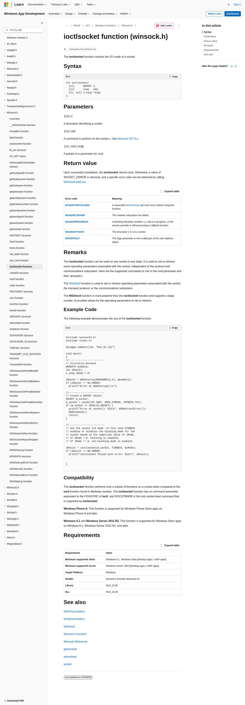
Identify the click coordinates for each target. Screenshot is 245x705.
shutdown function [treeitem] (19, 329)
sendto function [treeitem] (18, 310)
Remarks (208, 45)
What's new (214, 13)
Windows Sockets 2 (105, 25)
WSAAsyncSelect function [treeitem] (23, 433)
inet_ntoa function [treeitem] (19, 260)
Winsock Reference (75, 641)
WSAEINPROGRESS (76, 221)
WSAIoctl (74, 283)
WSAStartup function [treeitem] (21, 481)
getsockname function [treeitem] (21, 223)
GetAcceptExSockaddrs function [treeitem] (22, 164)
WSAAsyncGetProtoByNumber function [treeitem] (26, 404)
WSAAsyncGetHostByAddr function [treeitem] (24, 372)
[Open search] (228, 5)
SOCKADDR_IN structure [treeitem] (23, 341)
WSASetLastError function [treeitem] (23, 475)
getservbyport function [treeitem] (21, 216)
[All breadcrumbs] (67, 25)
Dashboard (232, 13)
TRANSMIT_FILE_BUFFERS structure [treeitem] (25, 356)
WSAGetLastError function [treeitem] (24, 462)
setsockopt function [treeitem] (20, 323)
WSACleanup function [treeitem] (21, 450)
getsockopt (70, 649)
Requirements (211, 50)
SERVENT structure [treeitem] (20, 316)
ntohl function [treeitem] (17, 279)
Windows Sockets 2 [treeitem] (17, 37)
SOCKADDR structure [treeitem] (21, 335)
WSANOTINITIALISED (77, 205)
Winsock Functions (75, 634)
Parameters (210, 36)
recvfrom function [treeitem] (19, 304)
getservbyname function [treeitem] (22, 210)
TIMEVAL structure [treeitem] (20, 348)
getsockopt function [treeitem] (20, 229)
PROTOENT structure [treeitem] (21, 291)
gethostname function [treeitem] (21, 185)
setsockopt (70, 656)
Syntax (208, 32)
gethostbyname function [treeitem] (22, 179)
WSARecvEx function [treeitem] (21, 468)
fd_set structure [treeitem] (18, 150)
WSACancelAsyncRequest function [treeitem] (24, 441)
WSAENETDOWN (75, 215)
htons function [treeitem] (17, 248)
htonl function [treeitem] (17, 241)
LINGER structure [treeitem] (19, 273)
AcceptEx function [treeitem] (19, 131)
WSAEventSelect (74, 619)
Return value (210, 41)
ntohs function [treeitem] (17, 285)
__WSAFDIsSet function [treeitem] (22, 125)
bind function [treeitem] (16, 137)
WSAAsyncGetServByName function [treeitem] (25, 414)
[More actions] (178, 25)
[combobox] (23, 30)
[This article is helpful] (231, 66)
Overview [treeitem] (15, 118)
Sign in (237, 4)
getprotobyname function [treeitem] (23, 198)
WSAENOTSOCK (74, 231)
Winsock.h (127, 25)
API (88, 25)
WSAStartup (132, 205)
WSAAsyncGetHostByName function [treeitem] (25, 383)
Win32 (76, 25)
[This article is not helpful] (236, 66)
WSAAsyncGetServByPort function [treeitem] (23, 425)
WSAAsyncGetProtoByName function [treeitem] (25, 393)
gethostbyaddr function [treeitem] (22, 173)
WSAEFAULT (72, 238)
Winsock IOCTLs (128, 138)
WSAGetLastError (74, 182)
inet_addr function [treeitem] (19, 254)
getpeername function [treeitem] (21, 191)
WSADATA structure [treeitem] (20, 456)
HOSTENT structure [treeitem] (20, 235)
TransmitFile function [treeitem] (21, 364)
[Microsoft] (6, 4)
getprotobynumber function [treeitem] (24, 204)
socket (68, 664)
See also (208, 54)
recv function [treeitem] (16, 298)
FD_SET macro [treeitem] (18, 156)
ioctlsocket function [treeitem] (21, 266)
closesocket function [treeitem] (20, 143)
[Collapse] (42, 23)
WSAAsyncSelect (74, 611)
